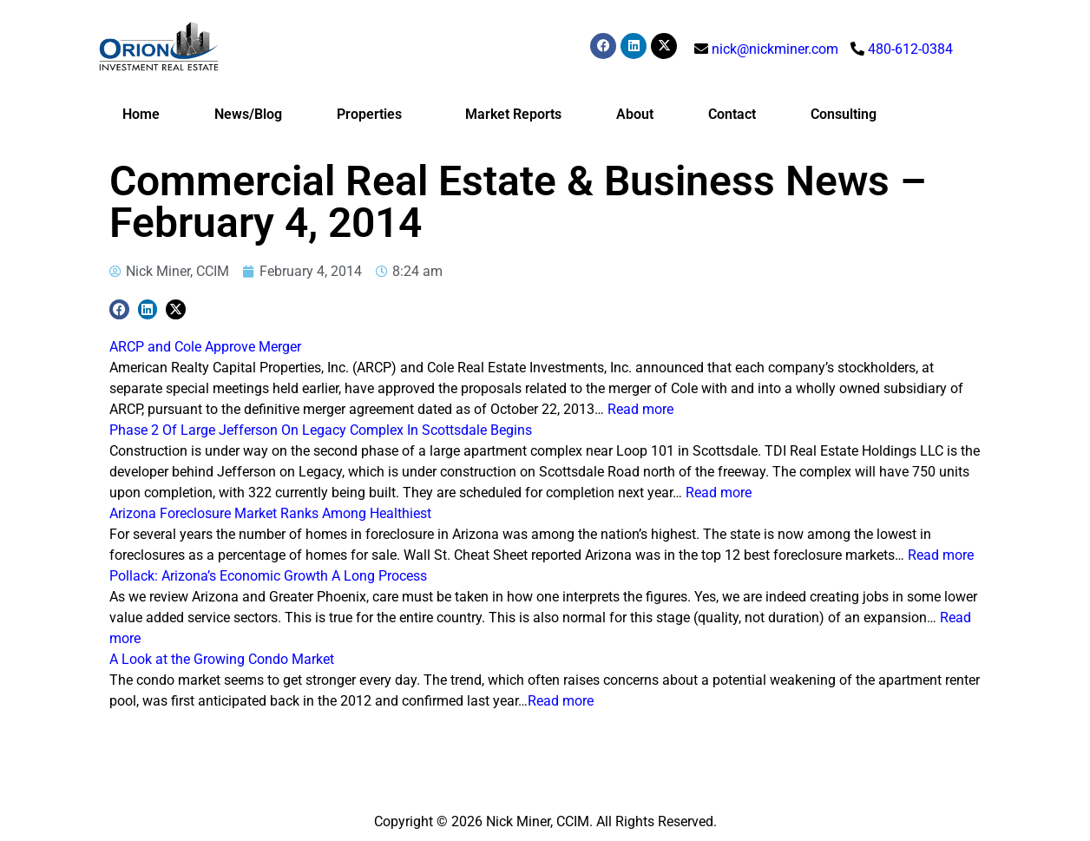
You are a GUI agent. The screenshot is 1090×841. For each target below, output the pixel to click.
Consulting (844, 114)
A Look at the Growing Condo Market (221, 659)
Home (141, 114)
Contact (732, 114)
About (634, 114)
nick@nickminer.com (775, 49)
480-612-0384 (910, 49)
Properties (373, 114)
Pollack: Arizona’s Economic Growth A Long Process (268, 576)
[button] (119, 309)
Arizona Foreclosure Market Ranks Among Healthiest (270, 513)
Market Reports (513, 114)
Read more (640, 409)
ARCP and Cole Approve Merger (205, 346)
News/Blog (248, 114)
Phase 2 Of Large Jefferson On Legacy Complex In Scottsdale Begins (320, 430)
